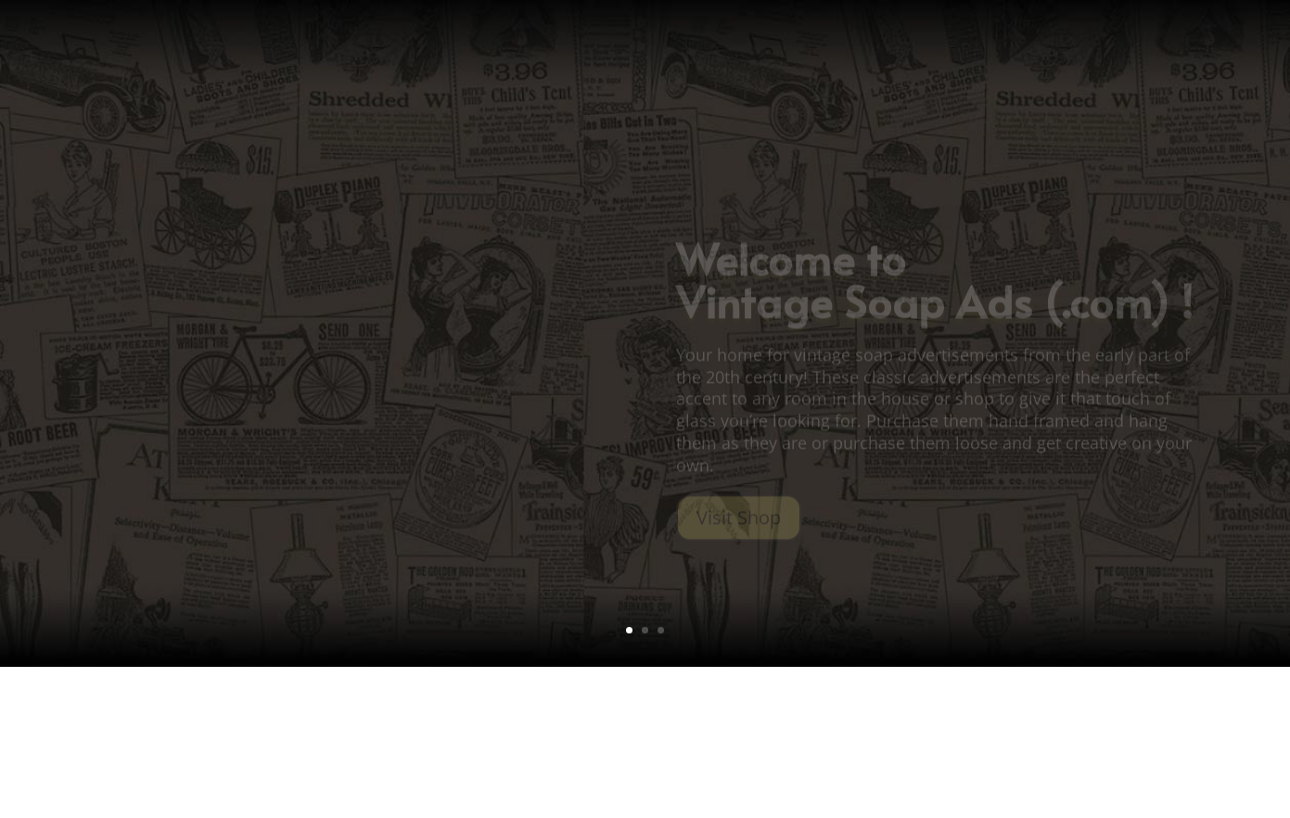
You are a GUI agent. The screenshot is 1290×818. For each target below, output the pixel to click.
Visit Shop (738, 527)
